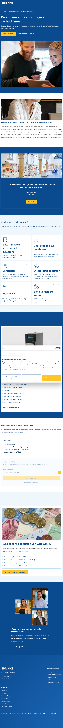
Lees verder (31, 201)
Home (4, 11)
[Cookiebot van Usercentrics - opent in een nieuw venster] (54, 348)
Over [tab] (52, 353)
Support (3, 704)
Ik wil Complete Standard (25, 34)
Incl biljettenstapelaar (31, 482)
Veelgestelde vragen (6, 706)
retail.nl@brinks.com (20, 647)
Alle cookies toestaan (51, 377)
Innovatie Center (5, 701)
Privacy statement (37, 713)
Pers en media (5, 698)
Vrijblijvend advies (8, 34)
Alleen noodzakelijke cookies (11, 377)
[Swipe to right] (59, 472)
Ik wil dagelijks (31, 478)
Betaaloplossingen (14, 11)
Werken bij (4, 693)
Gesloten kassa (52, 677)
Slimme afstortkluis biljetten (55, 674)
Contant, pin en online (53, 682)
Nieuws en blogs (5, 696)
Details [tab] (31, 353)
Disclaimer (28, 713)
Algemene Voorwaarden (49, 713)
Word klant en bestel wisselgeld (14, 572)
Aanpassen (31, 377)
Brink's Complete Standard (28, 11)
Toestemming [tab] (11, 353)
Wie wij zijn (4, 690)
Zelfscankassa (51, 680)
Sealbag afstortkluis (53, 672)
